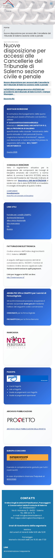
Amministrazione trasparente (17, 551)
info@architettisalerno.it (31, 515)
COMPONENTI (12, 191)
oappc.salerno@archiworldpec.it (29, 518)
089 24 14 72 (29, 513)
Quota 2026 (12, 152)
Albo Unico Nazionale (16, 220)
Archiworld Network (15, 218)
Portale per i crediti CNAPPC (19, 215)
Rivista (10, 229)
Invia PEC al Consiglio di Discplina (20, 196)
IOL (8, 226)
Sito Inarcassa (13, 223)
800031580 (11, 479)
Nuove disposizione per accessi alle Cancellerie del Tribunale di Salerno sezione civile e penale (27, 34)
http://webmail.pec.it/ (15, 278)
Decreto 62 (9, 99)
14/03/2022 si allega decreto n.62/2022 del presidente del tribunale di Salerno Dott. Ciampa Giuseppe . (27, 91)
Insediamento (13, 193)
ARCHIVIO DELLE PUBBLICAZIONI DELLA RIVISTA (26, 429)
